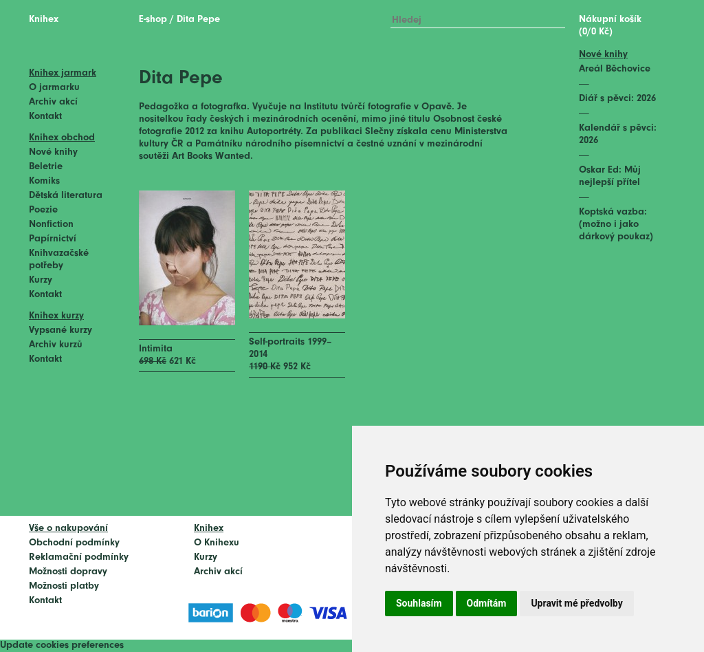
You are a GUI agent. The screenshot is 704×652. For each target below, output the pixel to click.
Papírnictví (52, 239)
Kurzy (40, 280)
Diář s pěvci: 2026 (617, 98)
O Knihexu (216, 543)
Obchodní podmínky (74, 543)
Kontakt (45, 116)
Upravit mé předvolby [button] (576, 603)
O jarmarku (54, 87)
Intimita (156, 349)
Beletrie (46, 166)
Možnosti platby (64, 586)
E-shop (153, 19)
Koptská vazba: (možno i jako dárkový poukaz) (616, 224)
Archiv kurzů (55, 344)
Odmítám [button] (487, 603)
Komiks (44, 181)
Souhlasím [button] (419, 603)
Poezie (43, 210)
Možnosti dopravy (68, 571)
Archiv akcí (53, 102)
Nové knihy (53, 152)
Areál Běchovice (614, 69)
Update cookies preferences (62, 645)
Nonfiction (51, 224)
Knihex (43, 19)
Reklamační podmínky (79, 557)
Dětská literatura (65, 195)
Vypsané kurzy (60, 330)
